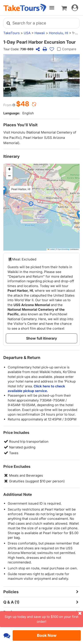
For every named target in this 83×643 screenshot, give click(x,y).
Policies (11, 591)
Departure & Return (21, 357)
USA (27, 33)
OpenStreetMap (63, 249)
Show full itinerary (41, 338)
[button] (79, 214)
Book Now (46, 635)
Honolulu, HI (58, 33)
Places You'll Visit (20, 125)
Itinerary (11, 156)
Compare (66, 49)
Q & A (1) (11, 602)
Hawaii (40, 33)
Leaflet (51, 249)
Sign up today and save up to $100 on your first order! (44, 617)
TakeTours (11, 33)
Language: (11, 113)
